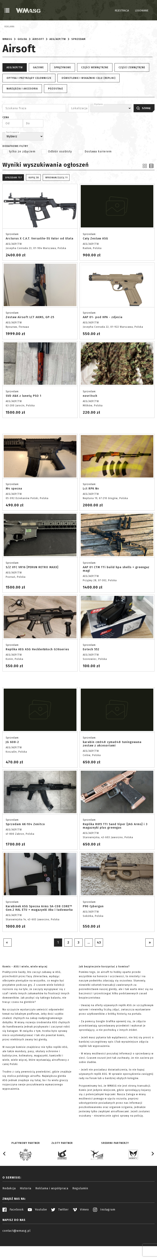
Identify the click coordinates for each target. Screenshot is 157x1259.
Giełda (22, 59)
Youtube (37, 1229)
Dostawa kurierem (98, 171)
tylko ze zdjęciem (22, 171)
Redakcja (9, 1208)
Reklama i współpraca (51, 1208)
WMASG (7, 59)
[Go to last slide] (4, 1174)
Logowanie (141, 10)
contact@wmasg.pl (16, 1250)
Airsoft (38, 59)
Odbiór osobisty (60, 171)
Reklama (9, 26)
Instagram (104, 1229)
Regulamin (80, 1208)
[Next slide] (152, 1174)
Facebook (13, 1229)
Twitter (60, 1229)
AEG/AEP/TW (57, 59)
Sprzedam (78, 59)
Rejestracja (122, 10)
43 (99, 962)
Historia (25, 1208)
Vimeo (81, 1229)
